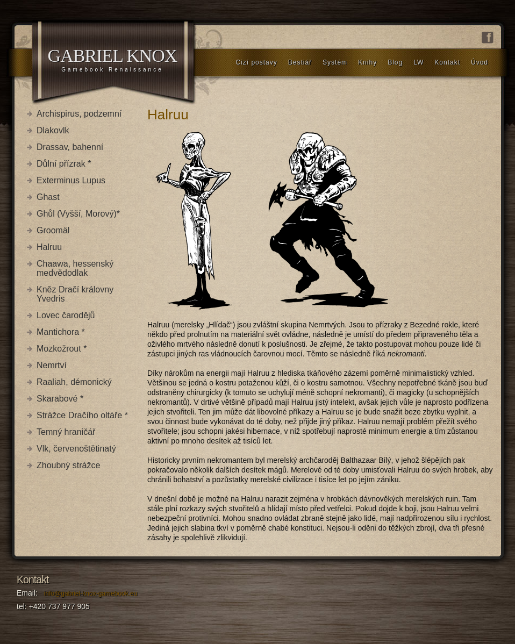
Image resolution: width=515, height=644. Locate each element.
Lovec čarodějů (66, 315)
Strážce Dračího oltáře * (82, 415)
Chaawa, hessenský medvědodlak (75, 268)
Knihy (367, 62)
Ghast (48, 197)
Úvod (479, 62)
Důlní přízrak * (64, 163)
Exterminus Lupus (71, 180)
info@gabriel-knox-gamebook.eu (91, 593)
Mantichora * (61, 332)
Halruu (49, 247)
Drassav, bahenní (70, 147)
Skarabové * (60, 398)
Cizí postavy (256, 62)
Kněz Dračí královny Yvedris (75, 294)
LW (418, 62)
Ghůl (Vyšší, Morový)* (78, 213)
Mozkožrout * (62, 348)
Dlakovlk (53, 130)
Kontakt (447, 62)
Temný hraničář (66, 432)
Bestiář (300, 62)
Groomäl (53, 230)
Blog (395, 62)
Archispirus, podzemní (79, 113)
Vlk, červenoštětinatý (76, 448)
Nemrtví (52, 365)
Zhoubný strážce (68, 465)
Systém (335, 62)
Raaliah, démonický (74, 382)
